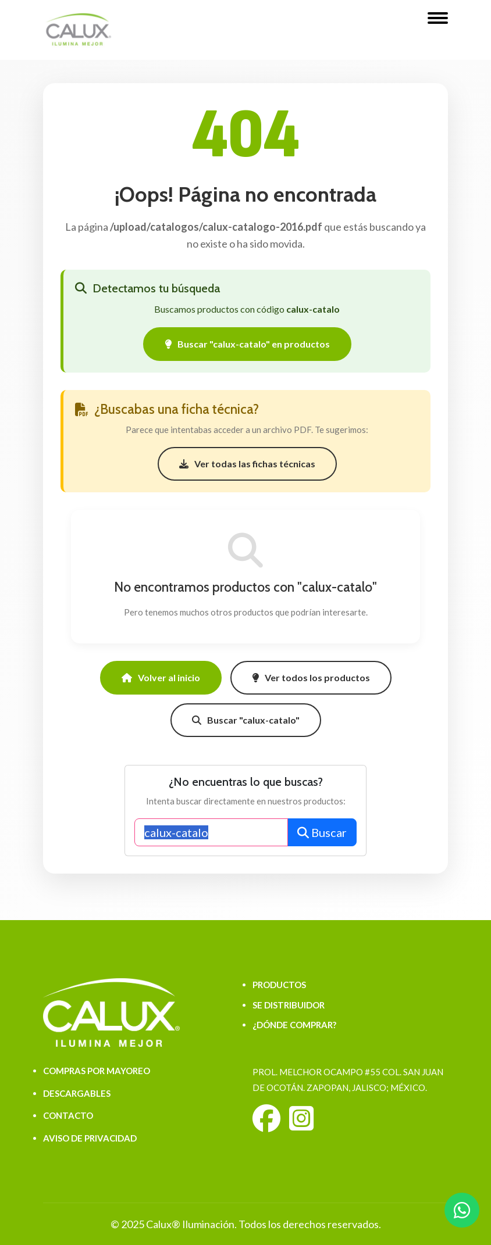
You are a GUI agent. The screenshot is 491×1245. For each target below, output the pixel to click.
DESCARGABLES (77, 1093)
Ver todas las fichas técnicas (247, 463)
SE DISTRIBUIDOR (288, 1005)
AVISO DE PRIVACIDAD (90, 1138)
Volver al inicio (161, 677)
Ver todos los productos (311, 677)
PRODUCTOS (279, 984)
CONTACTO (68, 1115)
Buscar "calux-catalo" (246, 719)
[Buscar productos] (211, 832)
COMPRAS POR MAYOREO (96, 1070)
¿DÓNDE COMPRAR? (294, 1024)
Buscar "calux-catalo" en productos (247, 343)
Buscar (322, 832)
